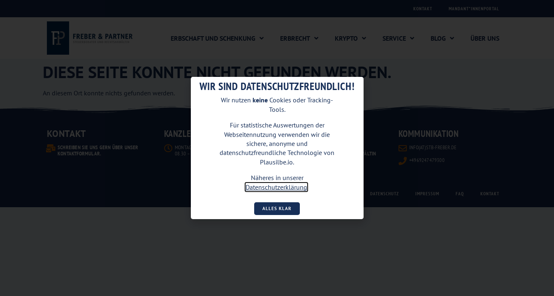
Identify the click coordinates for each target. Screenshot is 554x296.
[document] (277, 148)
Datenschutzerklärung (276, 187)
